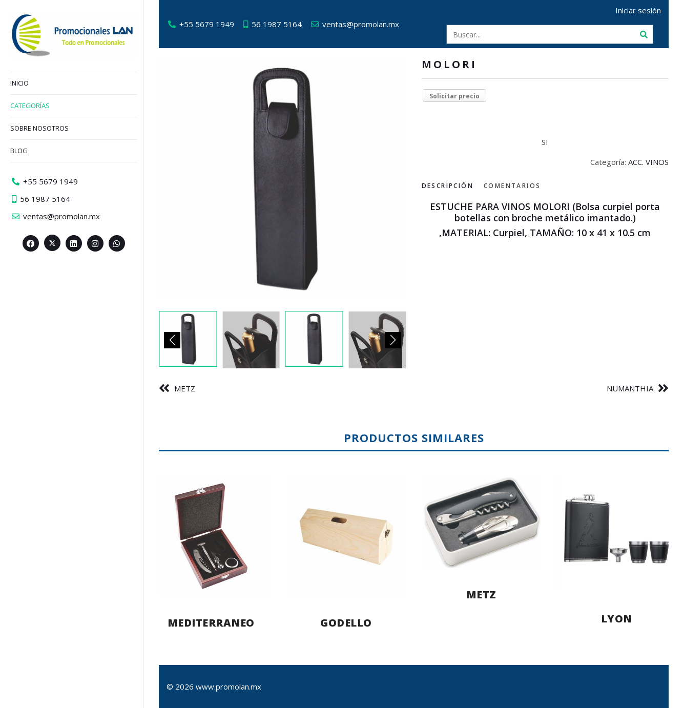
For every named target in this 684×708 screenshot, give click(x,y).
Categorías (30, 105)
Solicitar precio (454, 96)
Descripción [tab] (447, 185)
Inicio (19, 83)
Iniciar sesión (638, 10)
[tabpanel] (545, 220)
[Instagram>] (95, 243)
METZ (184, 388)
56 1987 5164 (277, 24)
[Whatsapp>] (117, 243)
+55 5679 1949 (206, 24)
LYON (616, 619)
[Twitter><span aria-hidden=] (52, 243)
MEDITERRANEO (211, 623)
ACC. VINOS (648, 162)
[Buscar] (643, 34)
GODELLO (346, 623)
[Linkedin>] (74, 243)
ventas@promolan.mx (360, 24)
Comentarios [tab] (512, 185)
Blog (19, 150)
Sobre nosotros (39, 128)
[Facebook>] (31, 243)
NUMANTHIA (630, 388)
